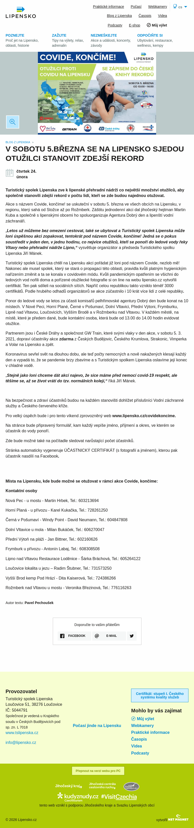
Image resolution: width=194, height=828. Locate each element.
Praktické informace (150, 733)
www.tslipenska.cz (22, 733)
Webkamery (142, 726)
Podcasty (140, 753)
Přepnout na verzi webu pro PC (98, 771)
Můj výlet (142, 718)
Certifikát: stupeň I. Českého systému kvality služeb (160, 695)
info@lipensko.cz (21, 742)
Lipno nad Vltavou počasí (97, 702)
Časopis (139, 739)
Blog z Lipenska (18, 142)
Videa (136, 746)
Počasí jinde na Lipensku (97, 726)
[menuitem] (179, 7)
